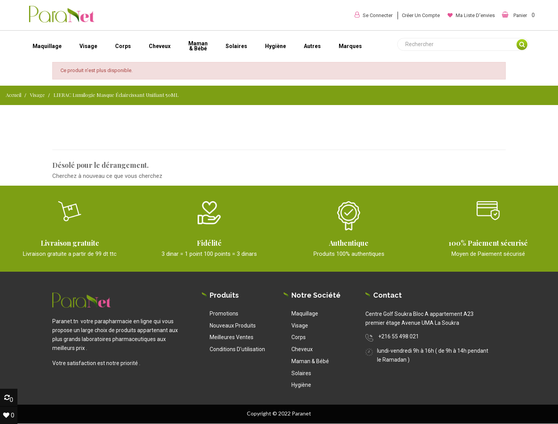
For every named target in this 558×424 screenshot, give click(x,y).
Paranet (301, 413)
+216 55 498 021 (398, 336)
